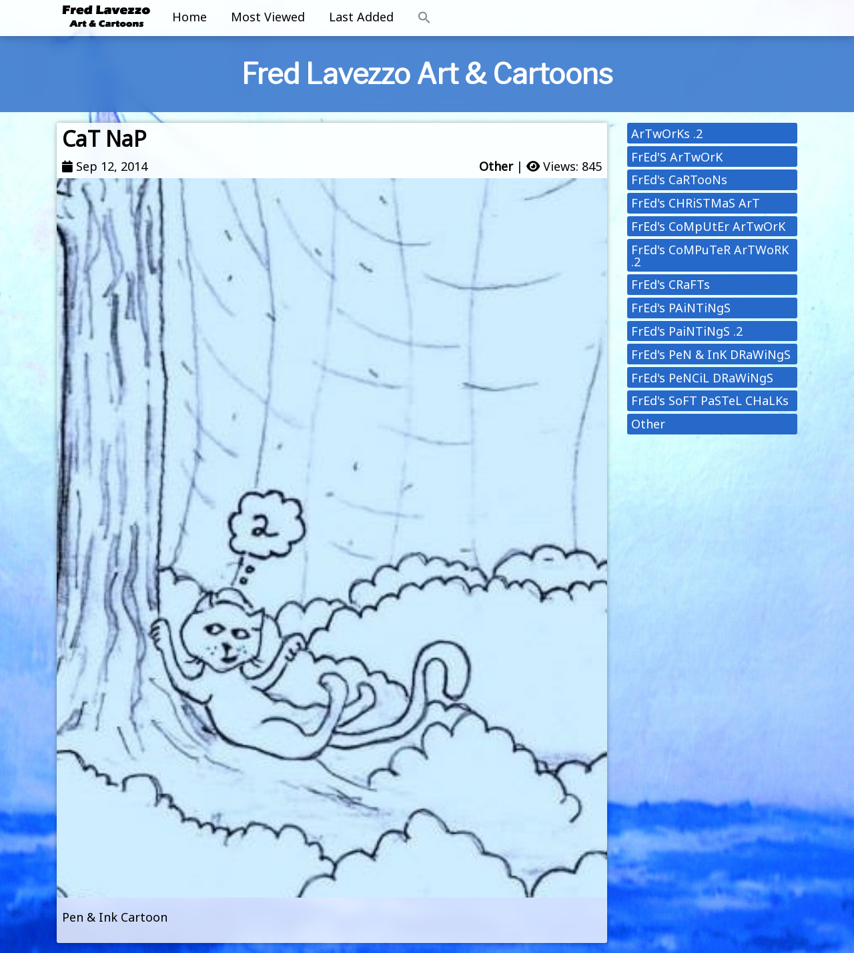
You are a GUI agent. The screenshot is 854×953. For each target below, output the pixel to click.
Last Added (361, 17)
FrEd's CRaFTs (670, 284)
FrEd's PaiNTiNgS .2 (687, 331)
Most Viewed (268, 17)
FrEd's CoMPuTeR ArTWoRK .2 (710, 256)
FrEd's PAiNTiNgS (681, 308)
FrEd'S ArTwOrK (677, 157)
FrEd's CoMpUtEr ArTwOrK (708, 226)
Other (496, 166)
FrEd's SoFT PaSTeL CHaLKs (710, 400)
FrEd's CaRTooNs (679, 180)
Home (189, 17)
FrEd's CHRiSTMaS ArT (695, 203)
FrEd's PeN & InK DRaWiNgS (711, 354)
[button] (424, 18)
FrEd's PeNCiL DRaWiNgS (702, 378)
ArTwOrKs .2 (667, 133)
